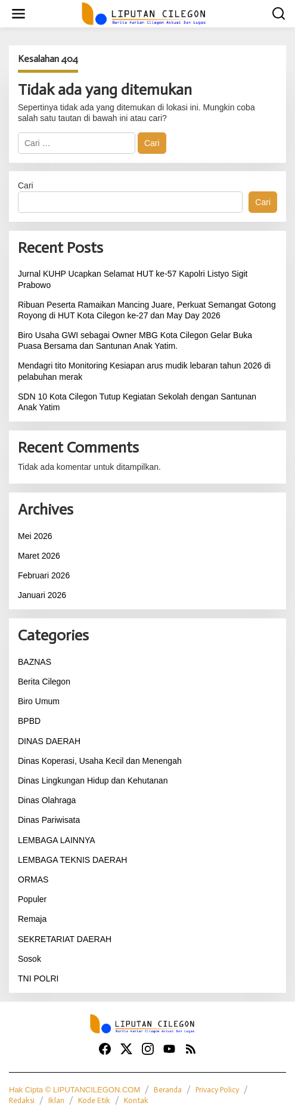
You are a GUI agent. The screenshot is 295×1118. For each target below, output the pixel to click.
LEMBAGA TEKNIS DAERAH (72, 860)
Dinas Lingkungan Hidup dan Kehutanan (92, 780)
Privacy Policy (217, 1089)
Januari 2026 (42, 595)
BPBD (29, 721)
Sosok (29, 959)
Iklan (56, 1100)
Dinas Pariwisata (49, 820)
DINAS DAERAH (49, 741)
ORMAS (33, 879)
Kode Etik (94, 1100)
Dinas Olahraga (47, 800)
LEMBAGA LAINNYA (56, 840)
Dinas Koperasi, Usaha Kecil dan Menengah (100, 761)
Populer (32, 899)
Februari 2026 (44, 575)
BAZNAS (34, 662)
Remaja (32, 919)
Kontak (136, 1100)
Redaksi (22, 1100)
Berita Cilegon (44, 681)
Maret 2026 (39, 555)
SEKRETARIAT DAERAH (64, 939)
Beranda (168, 1089)
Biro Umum (39, 701)
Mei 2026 (35, 536)
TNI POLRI (38, 978)
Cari (25, 185)
